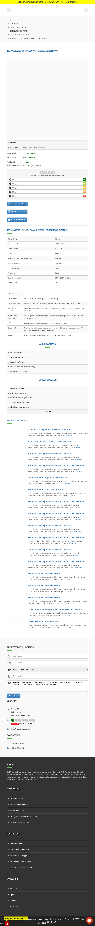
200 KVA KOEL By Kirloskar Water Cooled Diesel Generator (56, 513)
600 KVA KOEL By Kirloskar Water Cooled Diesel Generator (56, 465)
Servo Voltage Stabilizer (18, 357)
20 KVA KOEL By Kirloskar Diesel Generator (49, 429)
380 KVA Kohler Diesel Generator (44, 573)
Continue (69, 436)
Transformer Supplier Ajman (20, 402)
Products (14, 24)
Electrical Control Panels (19, 371)
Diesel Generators (18, 31)
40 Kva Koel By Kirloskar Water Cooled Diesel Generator (55, 609)
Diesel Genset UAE (17, 388)
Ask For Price (18, 204)
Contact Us (14, 907)
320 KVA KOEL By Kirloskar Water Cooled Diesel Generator (56, 561)
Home (9, 20)
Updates (13, 895)
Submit (12, 696)
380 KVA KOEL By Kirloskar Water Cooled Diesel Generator (56, 537)
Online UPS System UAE (19, 393)
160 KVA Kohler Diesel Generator (44, 597)
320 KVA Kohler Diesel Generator (44, 585)
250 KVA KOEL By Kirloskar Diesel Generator (50, 525)
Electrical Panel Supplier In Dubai (22, 398)
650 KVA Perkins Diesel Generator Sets (47, 489)
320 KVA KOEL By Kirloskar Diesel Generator (50, 453)
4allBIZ (43, 923)
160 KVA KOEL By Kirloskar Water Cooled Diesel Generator (56, 501)
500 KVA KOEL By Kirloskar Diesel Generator (50, 549)
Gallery (13, 901)
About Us (13, 888)
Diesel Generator (18, 27)
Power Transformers (17, 362)
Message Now (18, 212)
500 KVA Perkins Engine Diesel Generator (48, 477)
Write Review (18, 220)
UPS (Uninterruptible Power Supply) (22, 367)
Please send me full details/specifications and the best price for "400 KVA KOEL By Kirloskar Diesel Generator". (49, 686)
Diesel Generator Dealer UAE (20, 407)
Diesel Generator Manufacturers (43, 621)
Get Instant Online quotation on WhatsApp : (47, 2)
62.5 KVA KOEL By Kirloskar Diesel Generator (50, 441)
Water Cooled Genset (20, 35)
